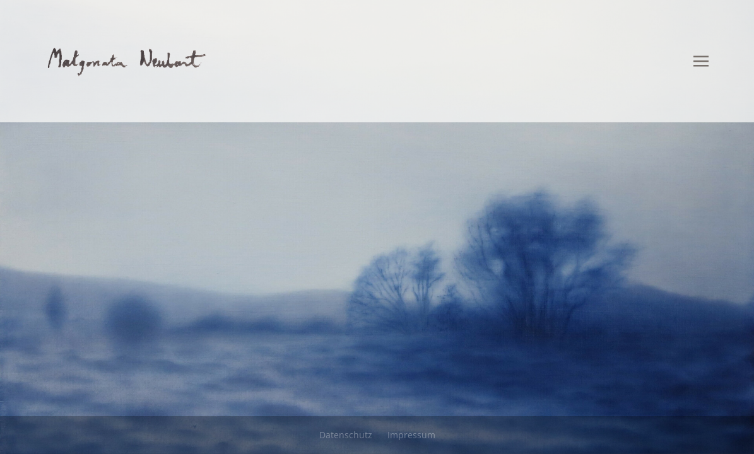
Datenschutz (345, 435)
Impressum (411, 435)
